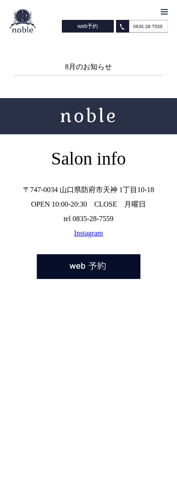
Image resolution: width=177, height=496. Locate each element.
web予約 (87, 26)
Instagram (88, 233)
